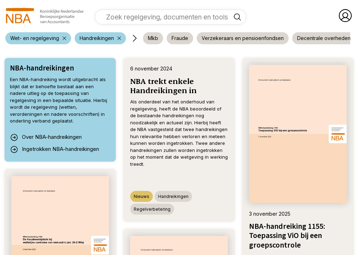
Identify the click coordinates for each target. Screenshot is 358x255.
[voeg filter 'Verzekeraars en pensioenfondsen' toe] (243, 38)
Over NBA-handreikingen (46, 137)
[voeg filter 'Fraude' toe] (180, 38)
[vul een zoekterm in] (165, 17)
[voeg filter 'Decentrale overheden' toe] (324, 38)
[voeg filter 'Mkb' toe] (153, 38)
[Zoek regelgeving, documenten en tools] (237, 17)
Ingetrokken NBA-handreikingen (54, 149)
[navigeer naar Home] (44, 15)
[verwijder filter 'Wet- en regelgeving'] (38, 38)
